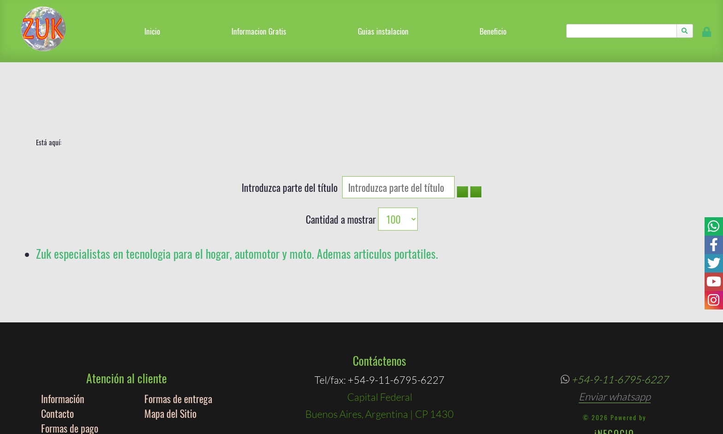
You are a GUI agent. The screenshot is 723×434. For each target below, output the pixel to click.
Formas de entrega (178, 398)
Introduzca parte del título (292, 187)
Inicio (152, 31)
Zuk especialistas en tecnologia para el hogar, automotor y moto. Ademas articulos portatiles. (237, 253)
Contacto (57, 413)
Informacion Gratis (258, 31)
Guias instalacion (383, 31)
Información (62, 398)
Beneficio (493, 31)
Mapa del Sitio (170, 413)
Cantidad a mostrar (342, 219)
